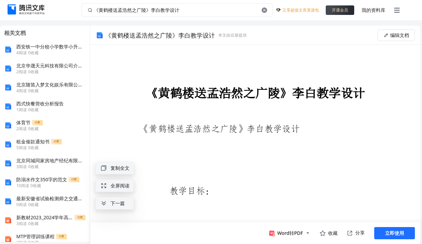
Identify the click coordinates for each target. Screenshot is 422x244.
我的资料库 (373, 10)
